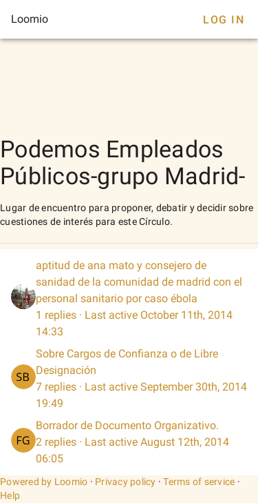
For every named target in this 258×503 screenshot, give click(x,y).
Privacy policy (125, 481)
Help (10, 495)
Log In (223, 19)
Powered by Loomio (43, 481)
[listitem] (129, 299)
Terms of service (199, 481)
